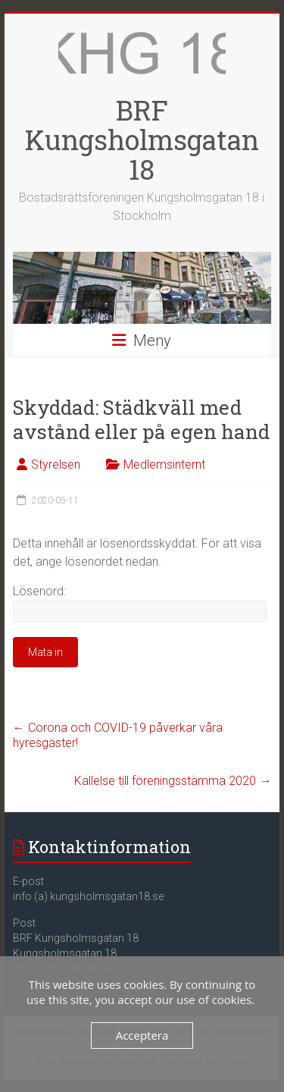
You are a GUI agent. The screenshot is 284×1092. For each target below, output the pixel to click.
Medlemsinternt (164, 464)
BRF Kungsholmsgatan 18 (142, 139)
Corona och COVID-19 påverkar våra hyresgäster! (118, 735)
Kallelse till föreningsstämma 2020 (172, 781)
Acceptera (142, 1035)
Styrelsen (55, 464)
